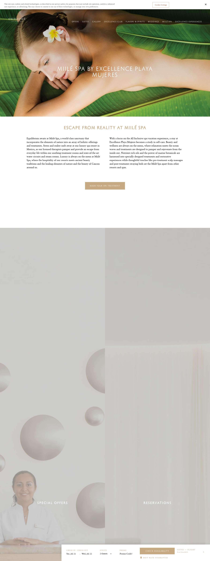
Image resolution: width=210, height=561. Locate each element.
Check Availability (157, 551)
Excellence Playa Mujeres (38, 12)
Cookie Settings (161, 5)
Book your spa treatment (105, 186)
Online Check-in (154, 12)
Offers (75, 22)
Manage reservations (138, 12)
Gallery (96, 22)
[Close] (206, 4)
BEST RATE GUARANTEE (155, 558)
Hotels (22, 12)
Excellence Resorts (9, 12)
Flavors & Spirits (135, 22)
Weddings (153, 22)
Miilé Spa (167, 22)
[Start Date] (73, 554)
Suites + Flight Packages (186, 551)
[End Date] (88, 554)
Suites (85, 22)
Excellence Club (113, 22)
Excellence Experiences (188, 22)
